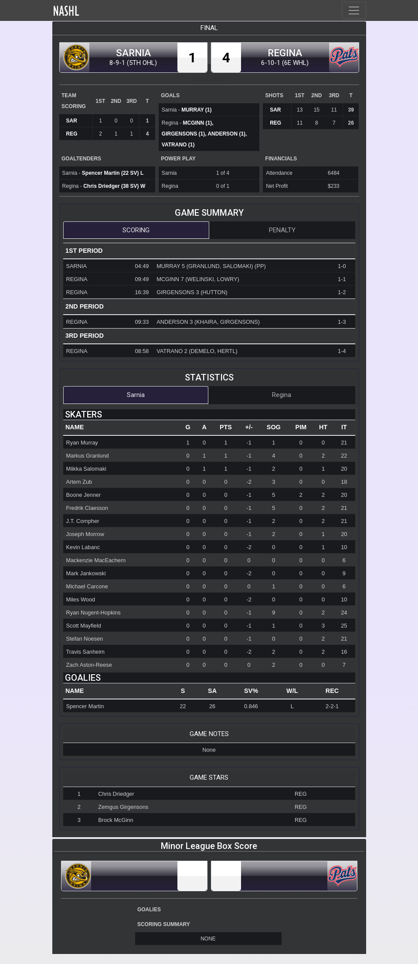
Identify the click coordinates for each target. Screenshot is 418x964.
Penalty (282, 230)
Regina (281, 395)
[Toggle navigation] (354, 10)
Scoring (136, 230)
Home (85, 10)
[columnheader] (121, 427)
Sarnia (136, 395)
